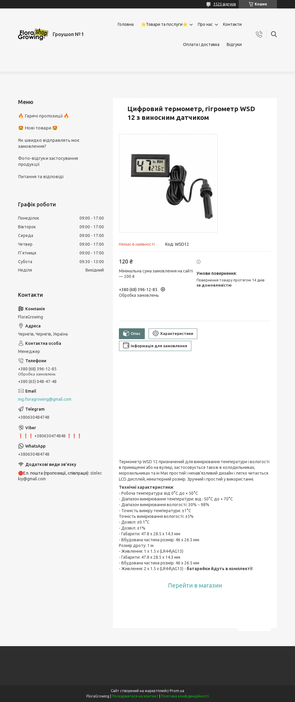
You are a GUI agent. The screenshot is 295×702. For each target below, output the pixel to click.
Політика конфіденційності (185, 696)
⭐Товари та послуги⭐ (164, 24)
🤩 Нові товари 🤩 (38, 127)
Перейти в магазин (195, 585)
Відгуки (234, 44)
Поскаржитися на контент (135, 696)
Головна (126, 24)
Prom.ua (177, 691)
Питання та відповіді (41, 176)
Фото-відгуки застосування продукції (48, 161)
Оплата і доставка (201, 44)
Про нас (205, 24)
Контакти (232, 24)
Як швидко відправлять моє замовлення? (48, 143)
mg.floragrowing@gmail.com (44, 399)
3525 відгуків (224, 4)
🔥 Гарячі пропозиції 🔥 (43, 115)
